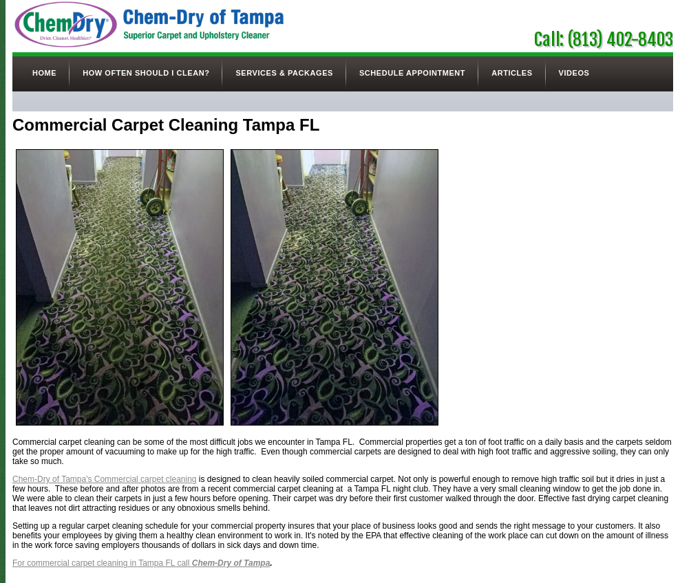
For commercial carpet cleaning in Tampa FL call (141, 563)
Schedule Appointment (412, 73)
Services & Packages (283, 73)
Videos (574, 73)
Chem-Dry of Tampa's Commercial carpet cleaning (104, 479)
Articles (511, 73)
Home (44, 73)
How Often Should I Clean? (146, 73)
